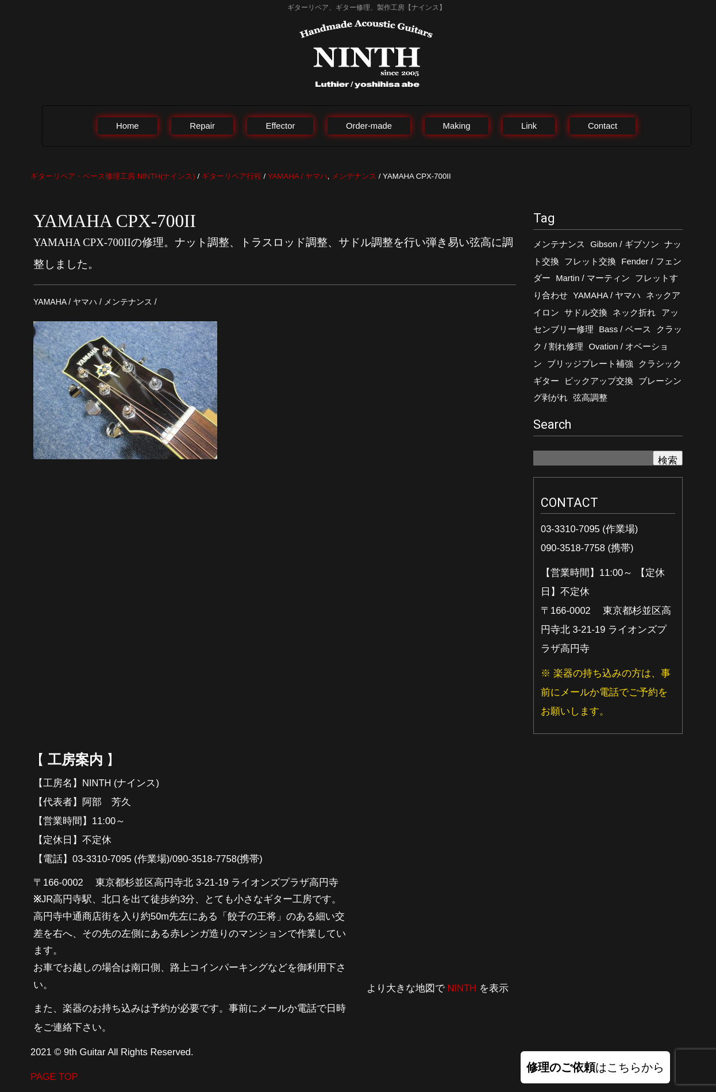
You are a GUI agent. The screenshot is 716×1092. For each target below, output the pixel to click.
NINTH (462, 988)
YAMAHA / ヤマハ (607, 295)
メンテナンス (559, 244)
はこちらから (595, 1067)
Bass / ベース (624, 329)
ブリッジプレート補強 (590, 363)
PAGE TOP (54, 1076)
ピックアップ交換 (598, 381)
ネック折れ (634, 312)
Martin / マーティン (593, 278)
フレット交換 (590, 261)
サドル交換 (585, 312)
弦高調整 (590, 397)
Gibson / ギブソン (624, 244)
